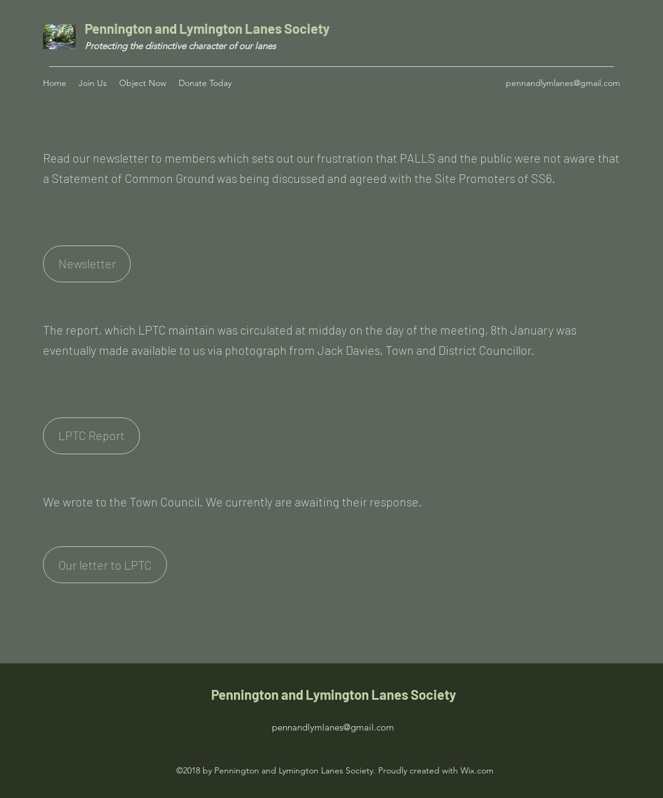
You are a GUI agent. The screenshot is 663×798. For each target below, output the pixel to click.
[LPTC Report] (91, 435)
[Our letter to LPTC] (105, 564)
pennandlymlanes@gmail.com (563, 82)
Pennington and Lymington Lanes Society (208, 28)
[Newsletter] (87, 264)
